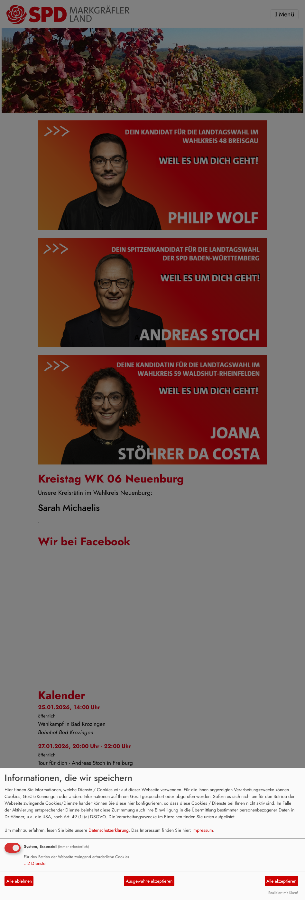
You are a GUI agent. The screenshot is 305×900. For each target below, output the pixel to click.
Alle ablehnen (19, 881)
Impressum (202, 830)
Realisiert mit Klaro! (283, 892)
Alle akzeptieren (281, 881)
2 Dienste (34, 863)
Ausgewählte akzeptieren (149, 881)
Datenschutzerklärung (108, 830)
